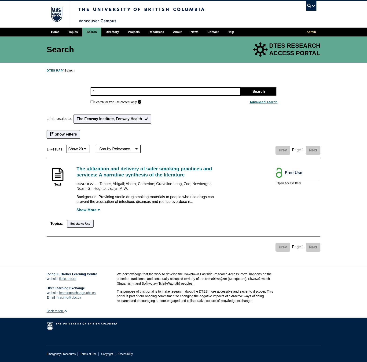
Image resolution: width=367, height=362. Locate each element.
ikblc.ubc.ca (67, 279)
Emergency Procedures (61, 354)
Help (231, 32)
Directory (112, 32)
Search (92, 32)
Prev (283, 150)
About (177, 32)
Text (57, 184)
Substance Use (80, 223)
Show (88, 210)
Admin (311, 32)
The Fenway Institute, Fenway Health (112, 119)
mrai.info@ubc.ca (68, 297)
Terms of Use (88, 354)
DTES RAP (55, 70)
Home (55, 32)
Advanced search (263, 102)
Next (313, 150)
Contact (213, 32)
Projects (134, 32)
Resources (156, 32)
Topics (73, 32)
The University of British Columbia (56, 14)
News (194, 32)
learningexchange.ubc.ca (77, 293)
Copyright (107, 354)
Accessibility (125, 354)
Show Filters (63, 134)
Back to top (57, 311)
